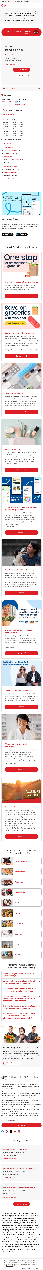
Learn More (21, 75)
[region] (21, 1264)
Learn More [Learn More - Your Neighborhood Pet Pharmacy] (27, 593)
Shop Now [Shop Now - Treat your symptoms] (27, 412)
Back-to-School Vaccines (12, 150)
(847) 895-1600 (7, 102)
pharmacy (29, 750)
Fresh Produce (23, 892)
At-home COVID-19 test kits (14, 160)
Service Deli (23, 923)
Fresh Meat (23, 882)
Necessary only (26, 1268)
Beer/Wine (23, 955)
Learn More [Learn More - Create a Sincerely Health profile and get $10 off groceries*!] (27, 532)
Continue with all (36, 1268)
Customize (31, 1264)
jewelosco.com (29, 1125)
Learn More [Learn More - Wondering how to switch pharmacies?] (27, 769)
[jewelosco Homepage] (3, 5)
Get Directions (10, 65)
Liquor (23, 944)
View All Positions (14, 1063)
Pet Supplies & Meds (23, 861)
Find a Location (23, 1204)
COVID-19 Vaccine (10, 166)
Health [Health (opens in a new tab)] (10, 2)
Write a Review (20, 104)
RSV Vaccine (8, 147)
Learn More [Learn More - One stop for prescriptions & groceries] (27, 296)
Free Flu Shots (9, 144)
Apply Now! (8, 156)
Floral (23, 903)
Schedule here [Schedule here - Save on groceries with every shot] (26, 356)
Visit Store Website (9, 1159)
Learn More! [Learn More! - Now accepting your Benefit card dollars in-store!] (27, 653)
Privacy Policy (10, 1266)
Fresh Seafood (23, 871)
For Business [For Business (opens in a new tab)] (25, 2)
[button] (40, 5)
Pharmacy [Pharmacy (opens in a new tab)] (17, 2)
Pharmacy (23, 934)
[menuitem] (9, 32)
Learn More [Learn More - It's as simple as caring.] (27, 836)
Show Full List (9, 179)
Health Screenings (10, 172)
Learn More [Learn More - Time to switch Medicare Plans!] (27, 707)
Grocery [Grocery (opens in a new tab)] (4, 2)
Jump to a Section (21, 89)
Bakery (23, 913)
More (36, 32)
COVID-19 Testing (10, 153)
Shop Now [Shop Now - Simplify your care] (27, 470)
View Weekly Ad (21, 70)
